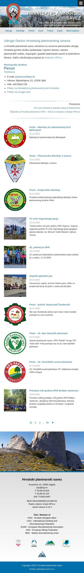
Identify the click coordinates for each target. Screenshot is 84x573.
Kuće (40, 30)
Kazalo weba (59, 107)
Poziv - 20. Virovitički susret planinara (50, 362)
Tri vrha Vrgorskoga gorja (43, 218)
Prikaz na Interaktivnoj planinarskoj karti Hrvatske (33, 88)
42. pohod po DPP (39, 247)
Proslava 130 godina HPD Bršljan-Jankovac (53, 390)
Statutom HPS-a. (54, 57)
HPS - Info (46, 111)
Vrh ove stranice (42, 107)
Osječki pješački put (40, 276)
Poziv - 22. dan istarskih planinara (48, 333)
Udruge (8, 30)
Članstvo (14, 111)
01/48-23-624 (43, 490)
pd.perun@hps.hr (25, 76)
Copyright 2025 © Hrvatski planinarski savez (42, 565)
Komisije (20, 30)
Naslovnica (74, 107)
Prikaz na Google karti (19, 92)
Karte (59, 30)
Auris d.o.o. (50, 569)
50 (47, 422)
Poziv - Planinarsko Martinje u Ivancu (50, 155)
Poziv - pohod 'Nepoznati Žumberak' (49, 304)
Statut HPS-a (73, 111)
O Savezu (59, 111)
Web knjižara (72, 30)
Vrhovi (31, 30)
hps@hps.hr (41, 487)
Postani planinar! (30, 111)
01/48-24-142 (43, 493)
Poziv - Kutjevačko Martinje (44, 190)
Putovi (50, 30)
